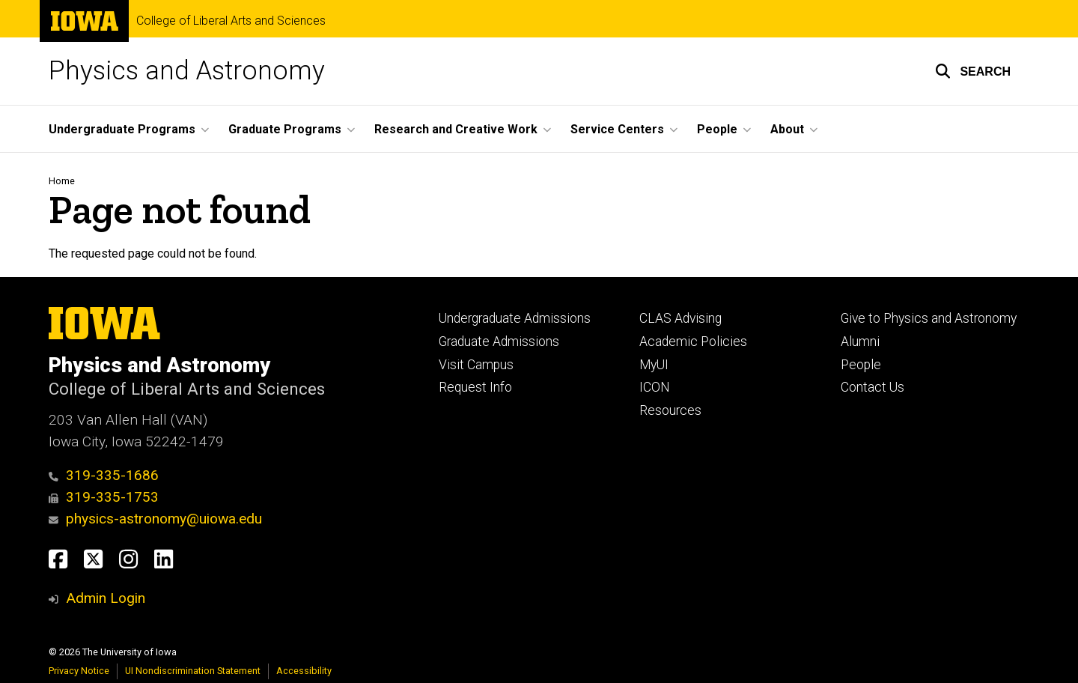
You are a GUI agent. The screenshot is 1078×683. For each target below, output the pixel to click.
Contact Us (872, 387)
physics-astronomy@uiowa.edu (155, 518)
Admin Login (105, 598)
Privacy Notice (79, 670)
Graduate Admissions (499, 341)
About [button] (787, 129)
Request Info (475, 387)
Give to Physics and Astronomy (929, 318)
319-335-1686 (104, 475)
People (861, 364)
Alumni (860, 341)
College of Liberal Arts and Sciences (231, 21)
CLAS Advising (680, 318)
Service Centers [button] (617, 129)
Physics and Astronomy (187, 71)
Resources (670, 410)
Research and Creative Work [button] (456, 129)
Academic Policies (693, 341)
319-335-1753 (104, 497)
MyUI (654, 364)
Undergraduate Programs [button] (122, 129)
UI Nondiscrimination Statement (193, 670)
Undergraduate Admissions (515, 318)
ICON (654, 387)
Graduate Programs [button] (284, 129)
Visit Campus (476, 364)
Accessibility (304, 670)
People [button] (717, 129)
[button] (972, 71)
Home (62, 180)
